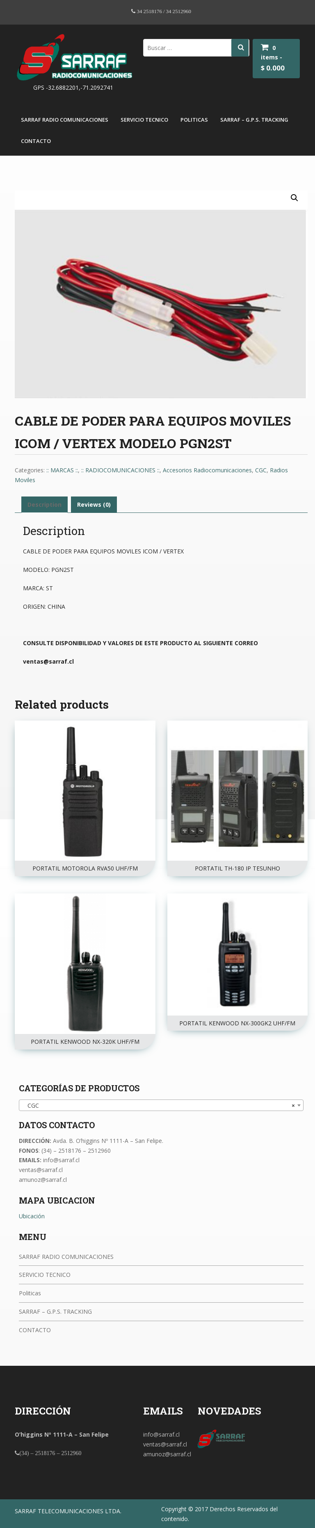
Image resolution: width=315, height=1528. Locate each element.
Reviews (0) (94, 504)
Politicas (194, 119)
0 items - (273, 58)
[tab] (44, 504)
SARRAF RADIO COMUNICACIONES (64, 119)
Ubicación (32, 1216)
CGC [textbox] (159, 1105)
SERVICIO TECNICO (144, 119)
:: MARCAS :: (62, 470)
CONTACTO (36, 141)
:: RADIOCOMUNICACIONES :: (120, 470)
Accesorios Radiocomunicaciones (207, 470)
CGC (261, 470)
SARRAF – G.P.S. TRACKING (254, 119)
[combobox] (161, 1105)
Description (44, 504)
